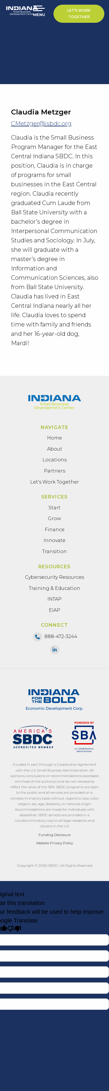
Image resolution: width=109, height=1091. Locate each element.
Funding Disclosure (55, 835)
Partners (54, 471)
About (54, 449)
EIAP (54, 610)
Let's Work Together (79, 13)
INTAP (54, 599)
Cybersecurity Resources (54, 577)
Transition (54, 551)
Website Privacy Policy (54, 843)
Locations (54, 460)
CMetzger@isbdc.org (41, 123)
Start (54, 507)
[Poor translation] (14, 929)
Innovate (54, 540)
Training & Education (54, 588)
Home (54, 438)
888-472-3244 (60, 636)
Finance (55, 529)
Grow (54, 518)
